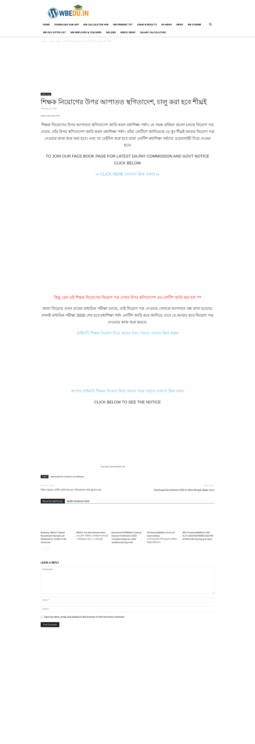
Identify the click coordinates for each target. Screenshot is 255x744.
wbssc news (127, 32)
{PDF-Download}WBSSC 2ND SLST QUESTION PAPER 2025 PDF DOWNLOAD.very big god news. (198, 638)
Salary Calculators (153, 32)
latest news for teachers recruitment (67, 579)
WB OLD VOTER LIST (54, 32)
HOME (46, 24)
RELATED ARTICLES (53, 603)
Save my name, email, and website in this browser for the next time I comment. (84, 719)
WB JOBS (111, 32)
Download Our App (66, 24)
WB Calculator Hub (95, 24)
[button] (210, 24)
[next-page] (48, 651)
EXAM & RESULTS (147, 24)
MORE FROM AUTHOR (78, 603)
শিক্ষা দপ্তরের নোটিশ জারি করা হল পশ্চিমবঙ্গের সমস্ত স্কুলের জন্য (71, 592)
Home (43, 41)
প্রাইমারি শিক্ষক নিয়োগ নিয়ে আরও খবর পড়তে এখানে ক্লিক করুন (127, 431)
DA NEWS (166, 24)
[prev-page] (43, 651)
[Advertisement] (127, 68)
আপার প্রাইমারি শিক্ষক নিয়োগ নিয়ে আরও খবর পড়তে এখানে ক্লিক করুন (127, 489)
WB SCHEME (194, 24)
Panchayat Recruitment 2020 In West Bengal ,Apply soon (184, 592)
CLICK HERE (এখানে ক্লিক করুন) (127, 271)
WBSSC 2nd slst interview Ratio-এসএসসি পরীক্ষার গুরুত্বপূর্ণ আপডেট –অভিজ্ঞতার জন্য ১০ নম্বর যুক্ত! (92, 638)
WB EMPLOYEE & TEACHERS (85, 32)
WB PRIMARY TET (123, 24)
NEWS (179, 24)
